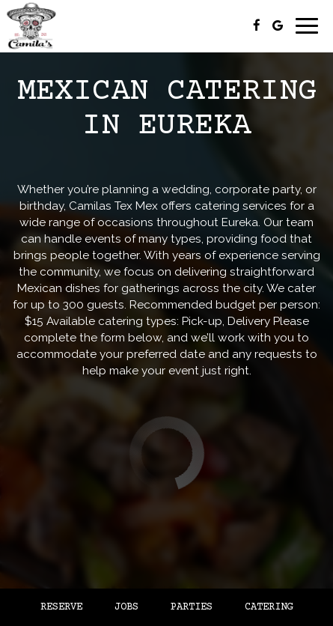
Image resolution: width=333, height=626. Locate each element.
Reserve (61, 607)
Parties (192, 607)
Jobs (126, 607)
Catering (269, 607)
